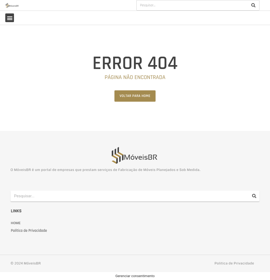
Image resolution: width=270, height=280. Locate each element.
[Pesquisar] (253, 5)
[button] (9, 17)
